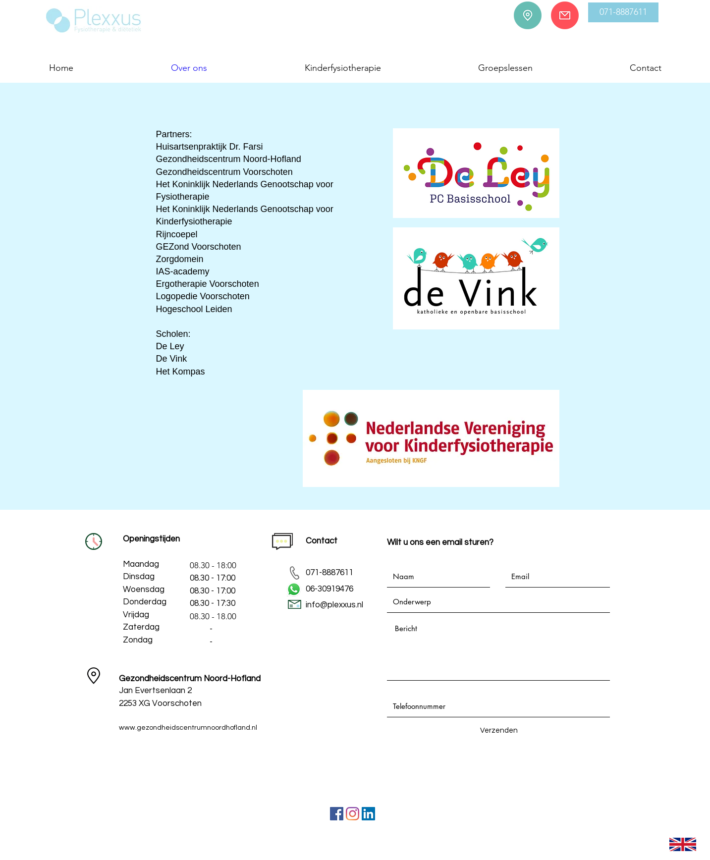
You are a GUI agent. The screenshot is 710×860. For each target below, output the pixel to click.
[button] (623, 12)
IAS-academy (183, 271)
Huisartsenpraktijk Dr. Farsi (209, 147)
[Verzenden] (499, 730)
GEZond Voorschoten (198, 247)
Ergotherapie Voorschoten (207, 284)
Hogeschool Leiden (194, 309)
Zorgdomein (180, 259)
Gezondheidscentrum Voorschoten (224, 172)
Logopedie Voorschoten (203, 296)
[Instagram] (352, 813)
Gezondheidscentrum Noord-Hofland (228, 159)
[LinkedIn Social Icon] (368, 813)
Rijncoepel (177, 234)
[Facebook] (336, 813)
